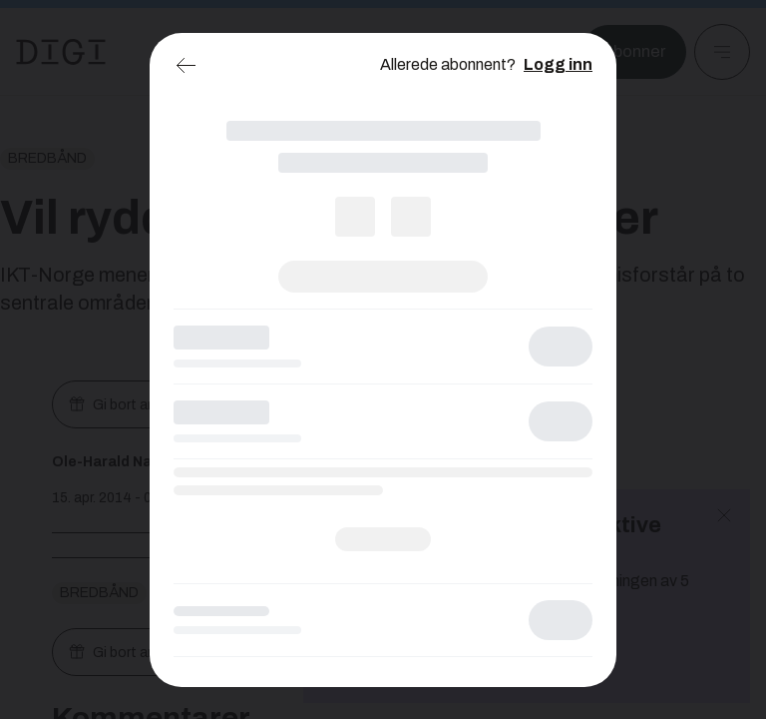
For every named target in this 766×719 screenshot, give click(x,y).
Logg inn (558, 64)
